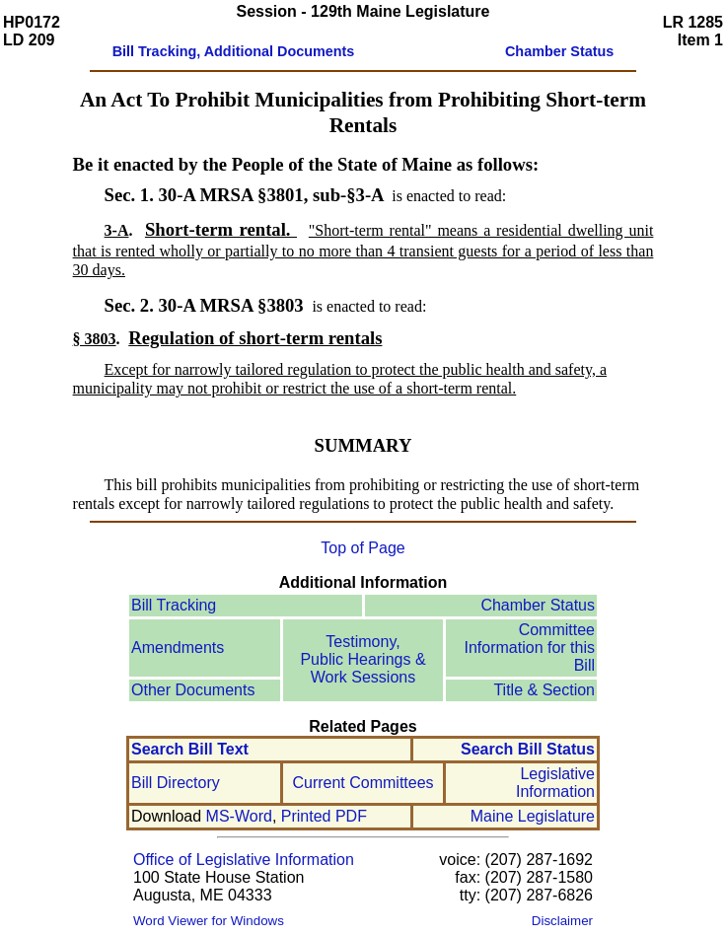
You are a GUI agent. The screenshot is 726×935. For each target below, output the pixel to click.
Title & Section (544, 690)
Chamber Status (537, 605)
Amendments (177, 647)
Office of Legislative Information (243, 859)
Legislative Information (555, 782)
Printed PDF (324, 816)
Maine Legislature (533, 816)
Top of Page (362, 547)
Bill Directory (175, 782)
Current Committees (362, 782)
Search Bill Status (528, 749)
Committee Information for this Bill (530, 647)
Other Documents (192, 690)
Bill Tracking (173, 605)
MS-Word (239, 816)
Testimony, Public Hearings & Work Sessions (362, 659)
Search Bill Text (190, 749)
